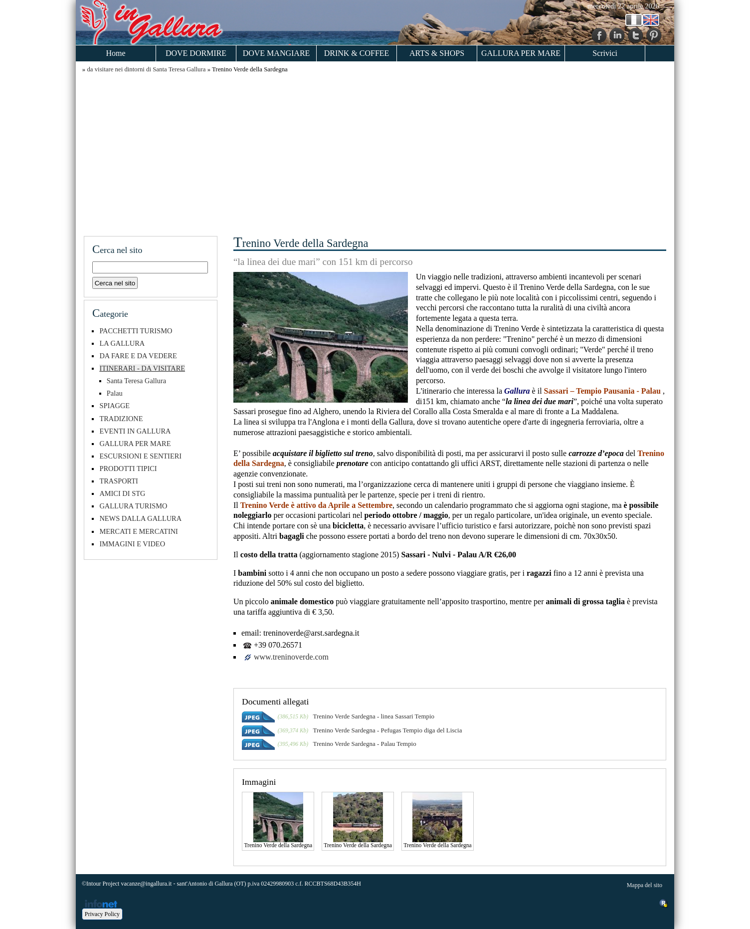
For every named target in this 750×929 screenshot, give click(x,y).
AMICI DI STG (122, 493)
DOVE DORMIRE (196, 53)
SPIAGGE (114, 406)
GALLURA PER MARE (521, 53)
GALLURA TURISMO (133, 506)
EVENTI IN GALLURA (135, 431)
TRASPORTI (118, 481)
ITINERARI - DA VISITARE (142, 368)
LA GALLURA (122, 343)
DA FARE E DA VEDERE (138, 356)
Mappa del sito (644, 885)
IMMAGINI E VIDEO (132, 544)
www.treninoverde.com (291, 657)
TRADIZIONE (121, 419)
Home (115, 53)
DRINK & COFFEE (356, 53)
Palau (115, 393)
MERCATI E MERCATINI (138, 531)
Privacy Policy (102, 914)
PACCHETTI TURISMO (135, 331)
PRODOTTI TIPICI (128, 468)
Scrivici (604, 53)
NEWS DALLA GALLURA (140, 518)
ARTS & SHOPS (436, 53)
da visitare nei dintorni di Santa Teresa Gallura (146, 69)
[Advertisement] (375, 153)
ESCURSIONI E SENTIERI (140, 456)
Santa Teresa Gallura (136, 381)
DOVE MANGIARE (276, 53)
